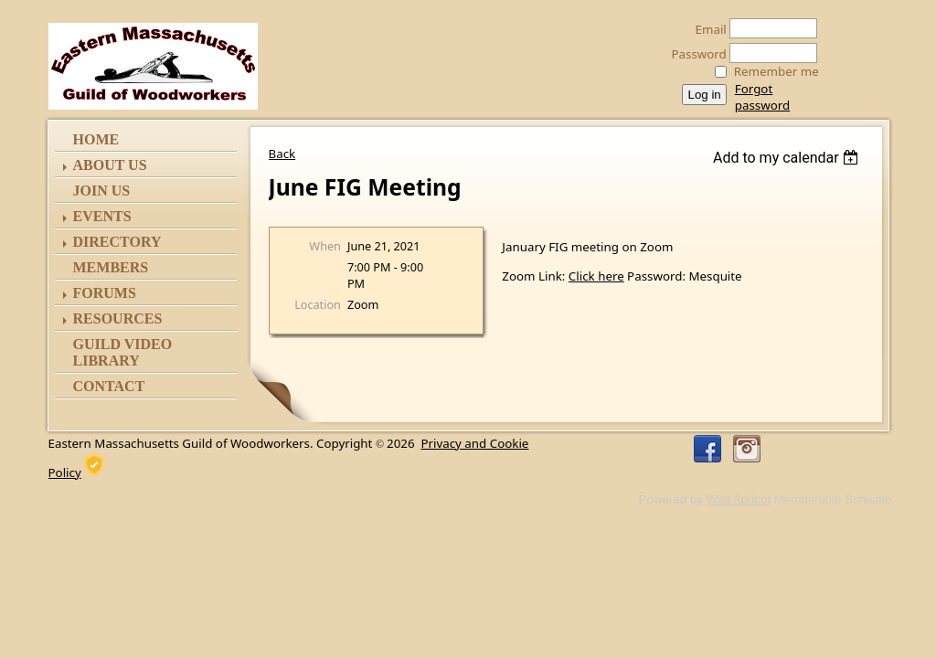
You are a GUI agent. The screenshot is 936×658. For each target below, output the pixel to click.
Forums (104, 293)
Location (317, 304)
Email (706, 29)
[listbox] (788, 157)
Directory (117, 241)
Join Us (102, 190)
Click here (596, 276)
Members (111, 267)
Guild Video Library (123, 352)
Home (96, 139)
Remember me (776, 71)
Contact (109, 386)
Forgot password (762, 96)
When (325, 246)
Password (694, 54)
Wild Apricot (739, 499)
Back (282, 153)
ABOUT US (110, 165)
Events (102, 216)
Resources (118, 318)
